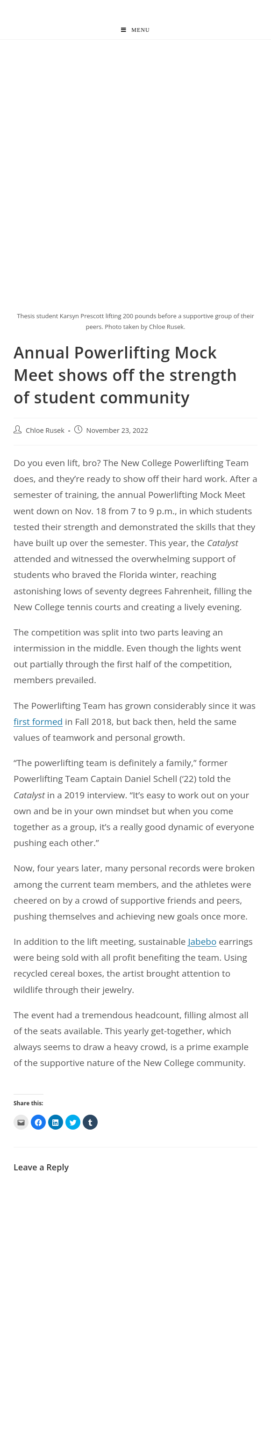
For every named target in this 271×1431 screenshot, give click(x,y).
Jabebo (202, 941)
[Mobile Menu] (135, 30)
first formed (38, 722)
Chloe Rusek (45, 430)
